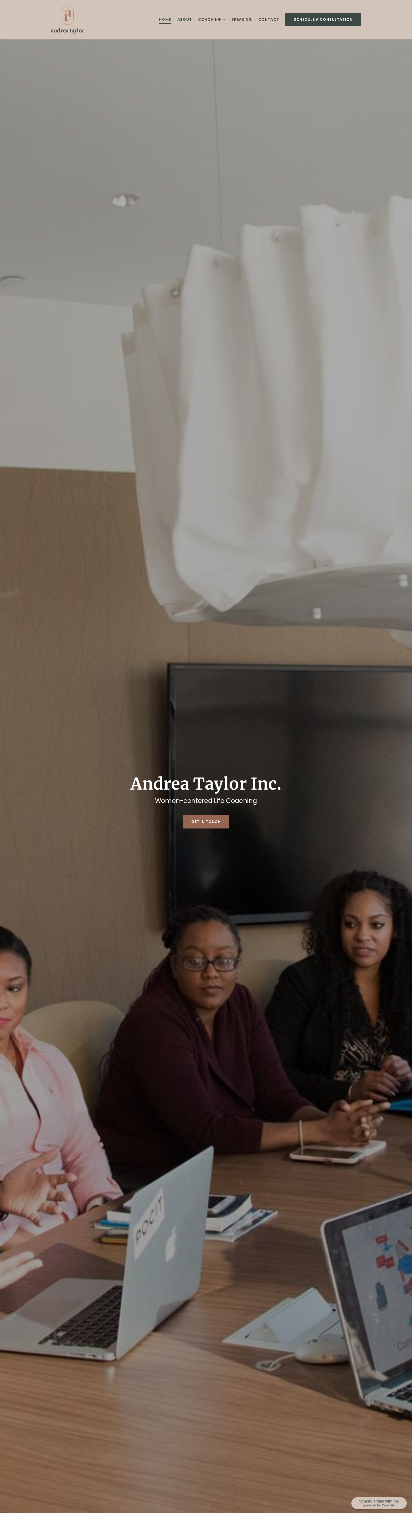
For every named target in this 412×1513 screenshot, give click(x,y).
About (184, 19)
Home (165, 19)
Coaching (209, 19)
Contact (268, 19)
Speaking (241, 19)
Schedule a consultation (323, 19)
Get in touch (206, 821)
